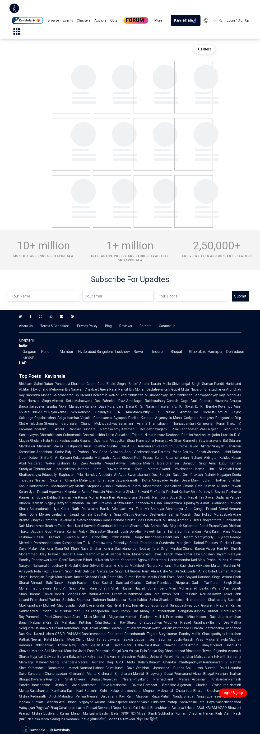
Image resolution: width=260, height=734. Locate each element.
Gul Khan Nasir (76, 548)
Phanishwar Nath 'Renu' (50, 560)
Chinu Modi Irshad (91, 639)
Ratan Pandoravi (57, 384)
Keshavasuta (69, 440)
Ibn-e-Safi (39, 412)
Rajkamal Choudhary (48, 565)
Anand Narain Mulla (155, 384)
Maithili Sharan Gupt (114, 628)
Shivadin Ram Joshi (153, 497)
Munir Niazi (64, 577)
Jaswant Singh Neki (66, 571)
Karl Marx (198, 560)
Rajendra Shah (59, 679)
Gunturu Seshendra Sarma (157, 514)
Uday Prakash (49, 554)
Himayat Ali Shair (168, 440)
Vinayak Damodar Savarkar (51, 520)
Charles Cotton (143, 583)
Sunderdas (167, 543)
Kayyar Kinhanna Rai (74, 503)
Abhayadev (160, 480)
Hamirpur (215, 351)
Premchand (39, 600)
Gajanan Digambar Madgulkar (103, 440)
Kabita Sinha (147, 600)
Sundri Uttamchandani (172, 457)
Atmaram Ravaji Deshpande (60, 446)
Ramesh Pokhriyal (93, 412)
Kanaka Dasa (96, 406)
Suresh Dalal (216, 668)
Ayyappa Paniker (126, 418)
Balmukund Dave (120, 668)
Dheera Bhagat (88, 679)
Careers (145, 326)
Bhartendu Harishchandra (170, 560)
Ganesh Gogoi (178, 401)
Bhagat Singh (195, 696)
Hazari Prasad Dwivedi (55, 537)
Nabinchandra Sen (45, 622)
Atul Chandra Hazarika (209, 401)
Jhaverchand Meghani (138, 691)
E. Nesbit (71, 565)
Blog (108, 326)
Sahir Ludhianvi (153, 702)
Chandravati (62, 617)
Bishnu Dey (219, 622)
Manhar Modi (64, 639)
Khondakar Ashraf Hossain (85, 492)
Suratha (182, 446)
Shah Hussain (122, 588)
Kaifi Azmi (223, 713)
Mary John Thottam (209, 480)
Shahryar (157, 509)
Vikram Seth (192, 486)
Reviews (125, 326)
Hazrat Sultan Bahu (151, 588)
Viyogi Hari (214, 548)
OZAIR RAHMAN (68, 634)
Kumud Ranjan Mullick (145, 617)
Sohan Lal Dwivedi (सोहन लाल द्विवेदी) (133, 719)
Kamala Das (90, 514)
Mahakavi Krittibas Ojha (82, 622)
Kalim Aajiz (221, 531)
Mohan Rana (98, 497)
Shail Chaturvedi (149, 520)
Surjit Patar (107, 577)
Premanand (183, 673)
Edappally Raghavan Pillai (63, 475)
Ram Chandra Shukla (119, 520)
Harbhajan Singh (41, 577)
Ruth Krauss (143, 457)
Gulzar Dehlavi (47, 497)
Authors (100, 20)
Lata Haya (206, 702)
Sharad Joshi (118, 531)
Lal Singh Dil (119, 571)
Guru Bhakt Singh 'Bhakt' (118, 384)
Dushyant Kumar (56, 713)
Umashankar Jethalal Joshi (55, 685)
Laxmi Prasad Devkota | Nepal (98, 708)
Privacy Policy (87, 326)
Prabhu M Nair (217, 560)
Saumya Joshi (170, 639)
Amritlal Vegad (102, 463)
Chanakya (120, 543)
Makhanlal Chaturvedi (175, 691)
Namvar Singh (39, 401)
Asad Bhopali (122, 457)
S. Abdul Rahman (64, 429)
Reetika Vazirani (193, 435)
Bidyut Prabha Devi (81, 452)
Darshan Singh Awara (215, 577)
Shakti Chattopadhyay (145, 622)
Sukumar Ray (114, 622)
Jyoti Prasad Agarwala (46, 492)
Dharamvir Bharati (115, 565)
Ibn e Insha (166, 531)
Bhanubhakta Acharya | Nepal (172, 708)
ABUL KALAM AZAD (211, 708)
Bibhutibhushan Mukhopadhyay (143, 395)
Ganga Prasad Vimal (211, 509)
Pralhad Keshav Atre (181, 492)
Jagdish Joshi (146, 639)
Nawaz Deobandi (167, 435)
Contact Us (167, 326)
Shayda (222, 639)
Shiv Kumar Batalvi (131, 577)
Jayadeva (36, 406)
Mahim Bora (153, 463)
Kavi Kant (75, 691)
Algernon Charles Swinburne (202, 685)
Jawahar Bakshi (120, 639)
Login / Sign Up (238, 20)
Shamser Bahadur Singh (187, 463)
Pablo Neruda (200, 594)
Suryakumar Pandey (174, 634)
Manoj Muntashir (84, 713)
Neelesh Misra (38, 719)
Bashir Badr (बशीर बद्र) (117, 713)
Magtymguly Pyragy (212, 537)
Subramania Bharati (78, 435)
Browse (53, 20)
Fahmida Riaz (113, 401)
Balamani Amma (133, 423)
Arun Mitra (82, 617)
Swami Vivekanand (176, 469)
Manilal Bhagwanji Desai (153, 673)
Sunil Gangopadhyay (176, 605)
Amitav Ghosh (194, 452)
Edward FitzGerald (151, 492)
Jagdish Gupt (41, 531)
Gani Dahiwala (136, 645)
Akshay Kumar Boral (211, 611)
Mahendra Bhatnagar (96, 480)
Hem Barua (88, 594)
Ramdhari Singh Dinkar (81, 628)
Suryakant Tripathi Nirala (134, 435)
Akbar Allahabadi (213, 503)
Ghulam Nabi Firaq (44, 440)
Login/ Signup (233, 693)
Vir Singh (70, 588)
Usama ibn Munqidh (213, 469)
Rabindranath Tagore (141, 634)
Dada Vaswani (111, 452)
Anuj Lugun (218, 463)
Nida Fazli (41, 571)
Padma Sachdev (62, 600)
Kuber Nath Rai (73, 509)
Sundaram (36, 673)
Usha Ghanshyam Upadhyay (176, 503)
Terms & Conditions (55, 326)
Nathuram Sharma (128, 526)
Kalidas (225, 457)
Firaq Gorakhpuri (63, 708)
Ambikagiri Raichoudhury (146, 401)
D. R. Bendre (206, 406)
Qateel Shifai (38, 457)
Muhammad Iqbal (138, 594)
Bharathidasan (51, 435)
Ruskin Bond (88, 537)
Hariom (208, 713)
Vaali (203, 429)
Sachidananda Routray (133, 548)
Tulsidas (51, 406)
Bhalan (95, 645)
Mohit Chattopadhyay (208, 634)
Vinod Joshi (223, 645)
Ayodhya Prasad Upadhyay (186, 622)
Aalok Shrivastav (92, 531)
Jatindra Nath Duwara (97, 469)
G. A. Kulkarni (61, 457)
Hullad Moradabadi (217, 514)
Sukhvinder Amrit (193, 571)
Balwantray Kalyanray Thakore (92, 656)
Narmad (86, 668)
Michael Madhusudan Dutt (64, 605)
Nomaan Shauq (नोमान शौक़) (86, 719)
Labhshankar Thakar (51, 645)
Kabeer (134, 702)
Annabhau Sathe (50, 452)
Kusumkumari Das (74, 611)
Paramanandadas (47, 543)
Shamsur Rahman (91, 600)
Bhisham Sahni (31, 384)
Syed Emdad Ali (44, 611)
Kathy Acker (222, 594)
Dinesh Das (129, 611)
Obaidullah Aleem (178, 537)
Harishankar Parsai (73, 497)
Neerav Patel (41, 639)
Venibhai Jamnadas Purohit (160, 668)
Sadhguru (57, 719)
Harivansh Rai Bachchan (176, 565)
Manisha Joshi (75, 651)
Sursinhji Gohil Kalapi (102, 691)
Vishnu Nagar (132, 537)
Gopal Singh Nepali (184, 497)
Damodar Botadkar (159, 685)
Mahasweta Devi (87, 401)
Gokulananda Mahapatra (92, 457)
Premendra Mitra (180, 617)
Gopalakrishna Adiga (50, 418)
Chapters (84, 20)
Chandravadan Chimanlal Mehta (71, 673)
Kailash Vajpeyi (44, 503)
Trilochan (36, 423)
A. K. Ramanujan (141, 446)
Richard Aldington (204, 457)
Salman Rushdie (216, 486)
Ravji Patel (78, 645)
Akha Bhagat (203, 673)
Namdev (91, 475)
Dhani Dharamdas (144, 543)
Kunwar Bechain (45, 702)
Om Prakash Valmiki (199, 475)
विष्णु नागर (110, 537)
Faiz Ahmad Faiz (156, 526)
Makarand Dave (95, 685)
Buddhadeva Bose (121, 600)
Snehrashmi (126, 656)
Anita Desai (180, 480)
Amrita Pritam (110, 594)
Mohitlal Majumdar (108, 617)
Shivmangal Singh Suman (192, 384)
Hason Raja (206, 617)
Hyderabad (87, 351)
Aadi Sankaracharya (140, 452)
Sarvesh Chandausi (98, 526)
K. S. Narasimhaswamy (154, 406)
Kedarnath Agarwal (135, 560)
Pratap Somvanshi (181, 702)
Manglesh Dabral (190, 543)
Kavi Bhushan (204, 554)
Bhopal (176, 351)
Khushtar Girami (83, 384)
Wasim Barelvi (99, 509)
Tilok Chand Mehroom (47, 389)
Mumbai (66, 351)
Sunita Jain (116, 446)
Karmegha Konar (211, 423)
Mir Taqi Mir (139, 509)
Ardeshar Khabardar (209, 679)
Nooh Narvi (75, 526)
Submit (240, 296)
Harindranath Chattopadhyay (51, 486)
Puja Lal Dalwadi (43, 656)
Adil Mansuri (53, 651)
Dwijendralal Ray (99, 605)
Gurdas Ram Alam (144, 571)
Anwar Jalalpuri (129, 463)
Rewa (138, 351)
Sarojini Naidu (170, 475)
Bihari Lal (90, 560)
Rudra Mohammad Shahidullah (156, 486)
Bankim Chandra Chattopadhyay (175, 662)
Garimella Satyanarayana (202, 440)
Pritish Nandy (171, 696)
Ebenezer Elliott (219, 696)
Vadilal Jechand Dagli (96, 662)
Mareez (37, 651)
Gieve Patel (108, 389)
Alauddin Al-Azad (112, 475)
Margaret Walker (42, 463)
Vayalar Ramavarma (96, 418)
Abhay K (147, 611)
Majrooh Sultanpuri (184, 526)
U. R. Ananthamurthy (129, 412)
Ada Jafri (119, 509)
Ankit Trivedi (112, 645)
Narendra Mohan (38, 395)
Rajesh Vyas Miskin (199, 639)
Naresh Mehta (109, 560)
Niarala (152, 565)
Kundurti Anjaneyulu (156, 418)
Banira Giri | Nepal (136, 708)
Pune (45, 351)
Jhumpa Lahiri (219, 452)
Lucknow (122, 351)
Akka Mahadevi (71, 406)
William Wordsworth (145, 628)
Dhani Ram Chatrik (94, 588)
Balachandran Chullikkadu (72, 395)
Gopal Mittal (180, 389)
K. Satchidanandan (87, 520)
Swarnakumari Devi (143, 475)
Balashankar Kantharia (48, 691)
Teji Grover (207, 497)
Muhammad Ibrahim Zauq (45, 526)
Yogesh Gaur (190, 514)
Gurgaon (29, 351)
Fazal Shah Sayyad (182, 577)
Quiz (113, 20)
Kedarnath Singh (43, 696)
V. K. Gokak (184, 406)
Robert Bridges (66, 594)
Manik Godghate (186, 418)
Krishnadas (153, 537)
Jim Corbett (203, 412)
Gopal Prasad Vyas (214, 526)
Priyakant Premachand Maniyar (162, 679)
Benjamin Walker (106, 395)
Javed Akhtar (200, 446)
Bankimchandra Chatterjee (102, 634)
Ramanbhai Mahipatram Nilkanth (201, 656)
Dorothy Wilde (169, 452)
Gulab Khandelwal (139, 503)
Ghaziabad (197, 351)
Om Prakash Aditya (108, 503)
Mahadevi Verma (72, 696)
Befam (62, 656)
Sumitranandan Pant (194, 531)
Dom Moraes (40, 514)
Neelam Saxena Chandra (56, 480)
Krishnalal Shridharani (115, 673)
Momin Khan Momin (139, 469)
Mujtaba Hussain (220, 435)
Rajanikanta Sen (62, 412)
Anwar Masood (85, 577)
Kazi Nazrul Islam (40, 634)
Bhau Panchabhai (140, 440)
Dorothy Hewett (142, 531)
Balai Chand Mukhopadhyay (93, 423)
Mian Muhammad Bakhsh (190, 588)
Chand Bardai (194, 548)
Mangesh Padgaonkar (217, 418)
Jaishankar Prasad (49, 628)
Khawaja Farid (50, 588)
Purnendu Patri (39, 617)
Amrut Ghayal (200, 645)
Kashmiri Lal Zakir (72, 463)
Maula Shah (157, 577)
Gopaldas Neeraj (117, 679)
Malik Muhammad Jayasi (142, 554)
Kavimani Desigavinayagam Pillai (150, 429)
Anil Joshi (195, 668)
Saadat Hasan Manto (78, 554)
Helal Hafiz (122, 605)
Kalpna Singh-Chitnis (117, 514)
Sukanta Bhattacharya (207, 628)
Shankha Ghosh (172, 600)
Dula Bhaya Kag (152, 651)
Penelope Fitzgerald (174, 583)
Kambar (73, 418)
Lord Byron (162, 594)
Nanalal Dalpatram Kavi (106, 696)
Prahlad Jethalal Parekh (155, 656)
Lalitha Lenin (104, 435)
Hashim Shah (89, 583)
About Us (26, 326)
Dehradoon (235, 351)
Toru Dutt (180, 594)
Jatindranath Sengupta (174, 611)
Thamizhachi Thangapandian (172, 423)
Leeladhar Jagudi (65, 514)
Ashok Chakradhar (177, 554)
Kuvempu (225, 406)
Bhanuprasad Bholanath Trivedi (188, 651)
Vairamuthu (165, 446)
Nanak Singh (65, 583)
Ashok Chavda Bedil (168, 645)
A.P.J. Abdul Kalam (132, 662)
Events (68, 20)
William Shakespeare (111, 702)
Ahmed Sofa (62, 401)
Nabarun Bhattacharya (208, 389)
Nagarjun (224, 475)
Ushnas (98, 668)
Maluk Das (37, 548)
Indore (157, 351)
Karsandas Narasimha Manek (53, 668)
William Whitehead (175, 628)
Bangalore (105, 351)
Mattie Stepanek (88, 486)
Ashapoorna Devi (104, 611)
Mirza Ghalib (147, 713)
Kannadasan (189, 429)
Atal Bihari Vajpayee (76, 702)
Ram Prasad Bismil (123, 497)
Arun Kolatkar (95, 446)
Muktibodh (138, 565)
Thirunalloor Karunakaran (54, 469)
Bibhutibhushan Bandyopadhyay (193, 395)
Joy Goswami (204, 605)
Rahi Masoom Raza (143, 696)
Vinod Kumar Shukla (121, 492)
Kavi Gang (55, 548)
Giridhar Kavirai (102, 548)
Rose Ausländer (109, 554)
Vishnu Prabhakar (116, 486)
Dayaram (38, 679)
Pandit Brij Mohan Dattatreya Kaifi (144, 389)
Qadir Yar (200, 583)
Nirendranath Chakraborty (206, 600)
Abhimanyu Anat (179, 509)
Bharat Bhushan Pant (211, 691)
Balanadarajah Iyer (45, 509)
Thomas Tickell (40, 594)
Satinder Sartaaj (95, 571)
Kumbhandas (72, 543)
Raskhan (75, 560)
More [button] (158, 20)
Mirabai (176, 548)
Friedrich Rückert (218, 543)
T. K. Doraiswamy (97, 543)
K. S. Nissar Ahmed (171, 412)
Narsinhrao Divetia (126, 685)
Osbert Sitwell (89, 565)
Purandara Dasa (120, 406)
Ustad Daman (218, 571)
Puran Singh (221, 583)
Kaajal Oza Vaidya (125, 651)
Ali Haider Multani (209, 565)
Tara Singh (161, 548)
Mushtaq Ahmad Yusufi (181, 520)
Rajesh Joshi (219, 429)
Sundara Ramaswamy (101, 429)
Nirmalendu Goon (145, 605)
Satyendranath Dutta (133, 480)
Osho (164, 571)
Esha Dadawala (99, 651)
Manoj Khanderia (63, 662)
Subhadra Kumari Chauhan (180, 713)
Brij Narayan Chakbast (82, 389)
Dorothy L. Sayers (212, 492)
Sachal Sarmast (115, 583)
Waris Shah (221, 588)
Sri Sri (174, 571)
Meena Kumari (65, 531)
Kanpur (28, 357)
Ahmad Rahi (42, 583)
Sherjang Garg (56, 423)
